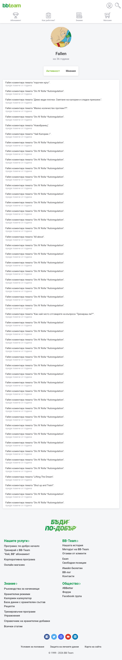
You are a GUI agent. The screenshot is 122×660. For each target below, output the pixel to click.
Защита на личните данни (64, 646)
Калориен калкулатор (18, 598)
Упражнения (12, 615)
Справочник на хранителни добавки (27, 621)
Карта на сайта (93, 646)
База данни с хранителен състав (24, 602)
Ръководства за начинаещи (22, 588)
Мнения (71, 70)
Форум (66, 592)
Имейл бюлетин (72, 568)
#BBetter (67, 588)
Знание (10, 583)
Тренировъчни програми (19, 611)
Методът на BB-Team (75, 549)
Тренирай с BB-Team (17, 550)
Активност (53, 70)
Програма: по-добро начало (22, 546)
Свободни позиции (74, 562)
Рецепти (9, 606)
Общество (70, 583)
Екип (65, 558)
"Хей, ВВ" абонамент (17, 554)
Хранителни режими (17, 594)
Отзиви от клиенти (74, 553)
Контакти (68, 576)
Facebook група (72, 596)
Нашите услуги (16, 541)
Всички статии (13, 626)
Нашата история (72, 545)
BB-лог (66, 572)
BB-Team (69, 541)
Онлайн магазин (14, 564)
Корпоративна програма (19, 559)
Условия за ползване (32, 646)
